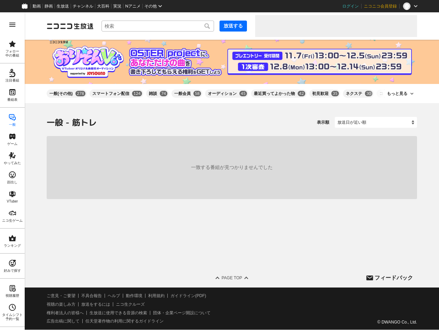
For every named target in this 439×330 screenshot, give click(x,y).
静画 (49, 6)
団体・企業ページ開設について (182, 313)
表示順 (323, 122)
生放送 (63, 6)
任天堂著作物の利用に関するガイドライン (124, 321)
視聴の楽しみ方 (61, 304)
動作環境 (134, 296)
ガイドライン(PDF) (188, 296)
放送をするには (95, 304)
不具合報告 (91, 296)
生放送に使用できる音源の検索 (118, 313)
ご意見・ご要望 (61, 295)
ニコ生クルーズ (130, 304)
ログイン (350, 6)
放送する (233, 25)
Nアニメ (133, 6)
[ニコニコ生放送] (70, 26)
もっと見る (397, 93)
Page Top (232, 278)
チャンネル (83, 6)
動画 (37, 6)
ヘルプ (114, 296)
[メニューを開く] (12, 25)
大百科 (103, 6)
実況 (117, 6)
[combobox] (158, 26)
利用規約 (156, 296)
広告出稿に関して (63, 321)
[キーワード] (158, 26)
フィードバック (394, 278)
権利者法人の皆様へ (65, 312)
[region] (12, 171)
